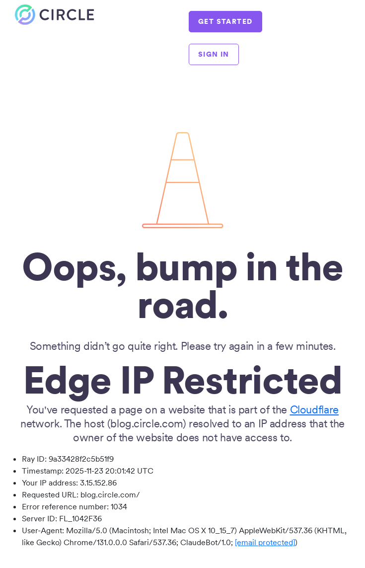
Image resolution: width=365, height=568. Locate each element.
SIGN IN (213, 54)
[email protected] (265, 542)
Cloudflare (314, 409)
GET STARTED (225, 21)
